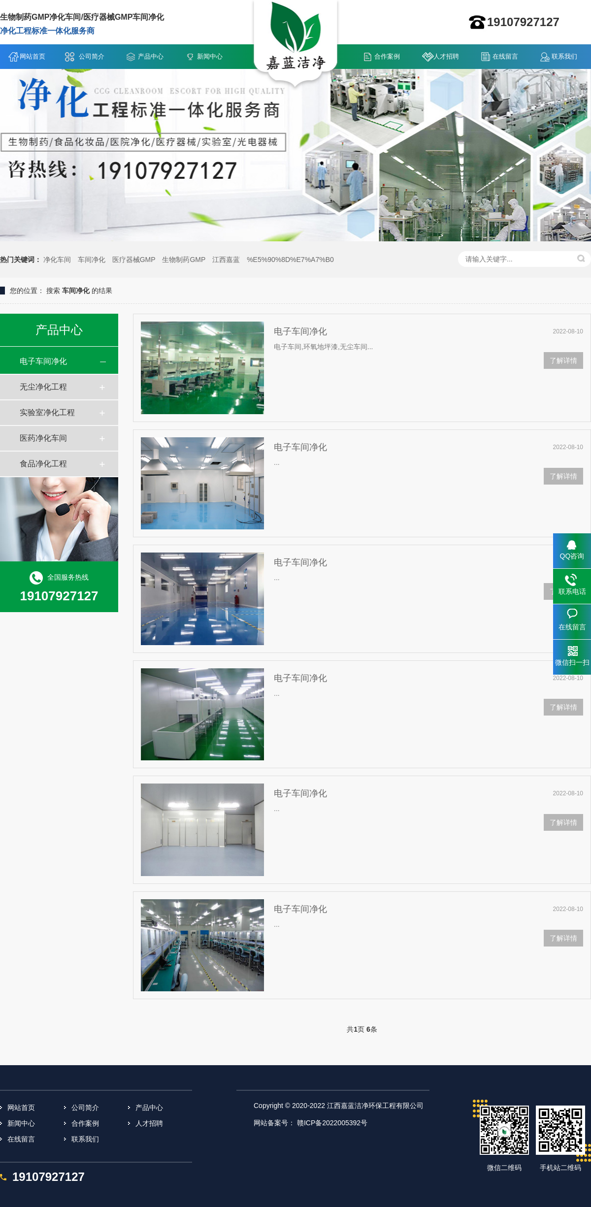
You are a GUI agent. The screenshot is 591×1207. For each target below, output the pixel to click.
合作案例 (387, 56)
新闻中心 (210, 56)
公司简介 (91, 56)
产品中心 (151, 56)
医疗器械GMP (134, 259)
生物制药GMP (183, 259)
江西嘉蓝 (226, 259)
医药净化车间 (43, 438)
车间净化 (91, 259)
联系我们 (564, 56)
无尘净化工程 (43, 387)
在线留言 (505, 56)
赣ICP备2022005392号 (332, 1123)
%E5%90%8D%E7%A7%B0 (290, 259)
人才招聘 (446, 56)
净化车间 (57, 259)
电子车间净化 (43, 361)
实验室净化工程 (47, 412)
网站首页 (32, 56)
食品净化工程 (43, 463)
